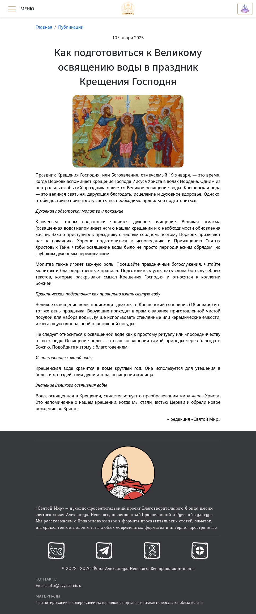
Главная (44, 27)
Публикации (71, 27)
